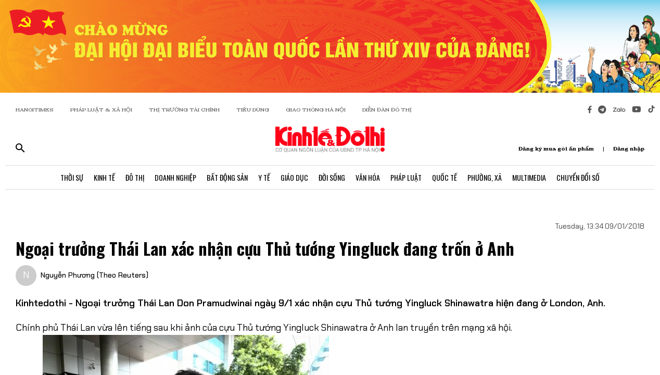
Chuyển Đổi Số (578, 177)
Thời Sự (71, 177)
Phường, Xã (484, 177)
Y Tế (264, 177)
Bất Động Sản (227, 177)
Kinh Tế (104, 177)
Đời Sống (332, 177)
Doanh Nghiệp (175, 177)
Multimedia (529, 177)
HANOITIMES (35, 109)
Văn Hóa (368, 177)
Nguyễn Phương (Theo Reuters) (94, 275)
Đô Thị (134, 177)
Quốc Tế (444, 177)
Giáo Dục (294, 177)
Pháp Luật (406, 177)
